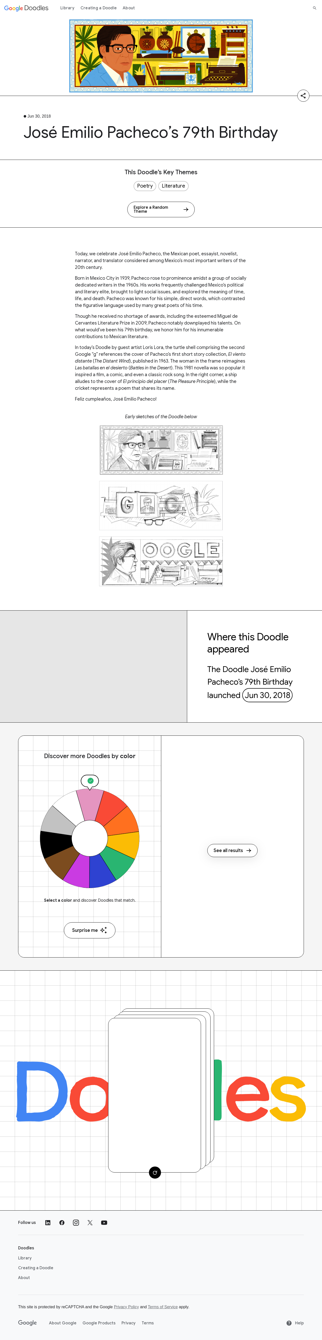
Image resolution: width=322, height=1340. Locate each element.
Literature (173, 186)
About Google (62, 1323)
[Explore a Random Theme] (161, 209)
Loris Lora (153, 347)
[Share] (303, 96)
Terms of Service (163, 1307)
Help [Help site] (295, 1323)
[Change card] (155, 1173)
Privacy (129, 1323)
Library (67, 8)
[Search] (314, 8)
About (129, 8)
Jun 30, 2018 (267, 695)
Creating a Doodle (98, 8)
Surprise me (89, 930)
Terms (148, 1323)
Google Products (99, 1323)
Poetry (145, 186)
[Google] (27, 1323)
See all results (232, 850)
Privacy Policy (126, 1307)
